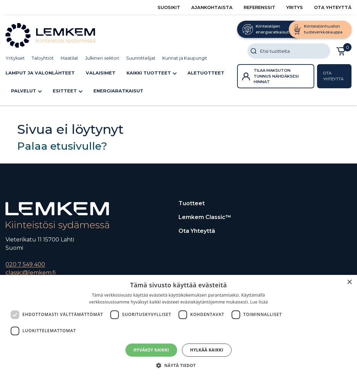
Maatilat (69, 58)
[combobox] (288, 51)
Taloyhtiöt (43, 58)
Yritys (294, 7)
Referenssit (259, 7)
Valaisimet (100, 73)
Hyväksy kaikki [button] (151, 350)
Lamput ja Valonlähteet (40, 73)
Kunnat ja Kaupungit (184, 58)
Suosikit (168, 7)
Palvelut (23, 90)
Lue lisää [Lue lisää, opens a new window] (259, 302)
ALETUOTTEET (205, 73)
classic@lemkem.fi (31, 272)
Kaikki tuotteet (148, 73)
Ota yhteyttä (332, 7)
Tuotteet (191, 203)
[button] (178, 365)
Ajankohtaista (212, 7)
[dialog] (178, 326)
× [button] (349, 282)
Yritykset (15, 58)
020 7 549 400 (25, 264)
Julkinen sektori (102, 58)
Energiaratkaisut (118, 90)
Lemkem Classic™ (204, 217)
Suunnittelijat (140, 58)
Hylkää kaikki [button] (206, 350)
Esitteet (65, 90)
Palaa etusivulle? (62, 145)
